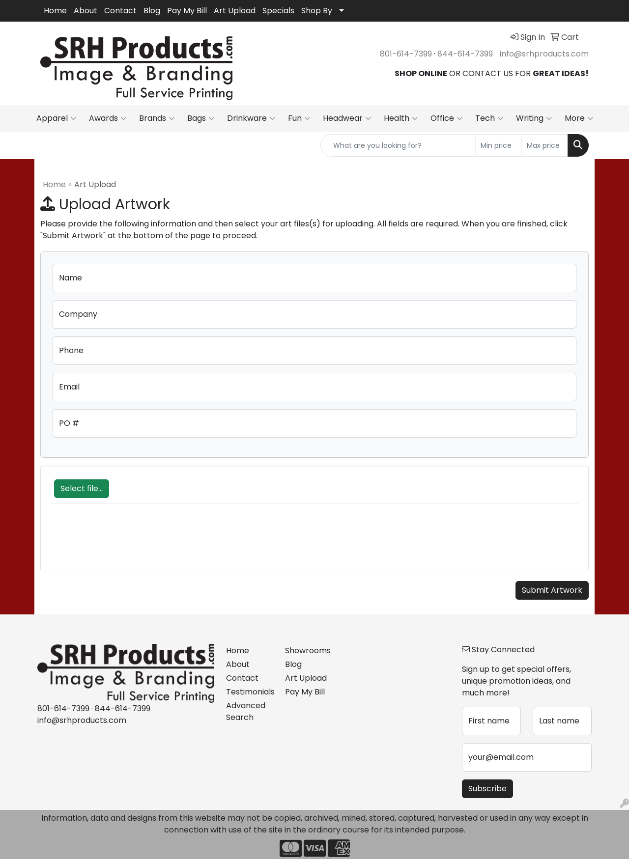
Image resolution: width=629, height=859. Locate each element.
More (579, 118)
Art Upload (235, 10)
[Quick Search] (398, 145)
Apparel (56, 118)
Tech (489, 118)
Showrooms (308, 650)
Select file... (81, 488)
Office (446, 118)
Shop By (316, 10)
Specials (278, 10)
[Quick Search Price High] (544, 145)
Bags (200, 118)
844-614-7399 (465, 53)
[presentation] (125, 542)
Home (55, 10)
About (85, 10)
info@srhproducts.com (544, 53)
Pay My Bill (187, 10)
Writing (534, 118)
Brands (156, 118)
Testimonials (249, 691)
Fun (299, 118)
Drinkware (251, 118)
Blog (151, 10)
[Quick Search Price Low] (498, 145)
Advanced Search (245, 711)
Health (401, 118)
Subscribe (487, 788)
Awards (107, 118)
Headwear (347, 118)
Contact (120, 10)
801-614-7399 (406, 53)
